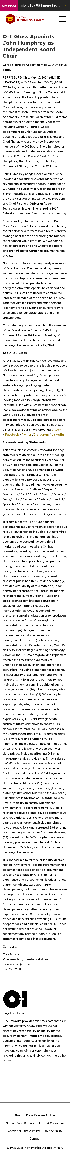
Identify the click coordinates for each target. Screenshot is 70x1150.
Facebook (12, 434)
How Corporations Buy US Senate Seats (33, 5)
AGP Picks (9, 5)
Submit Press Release (20, 1123)
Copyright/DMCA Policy (24, 1131)
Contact (35, 1138)
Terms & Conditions (51, 1123)
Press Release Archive (41, 1115)
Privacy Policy (52, 1131)
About (18, 1115)
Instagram (41, 434)
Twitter (26, 434)
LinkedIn (58, 434)
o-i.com (56, 429)
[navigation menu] (61, 19)
